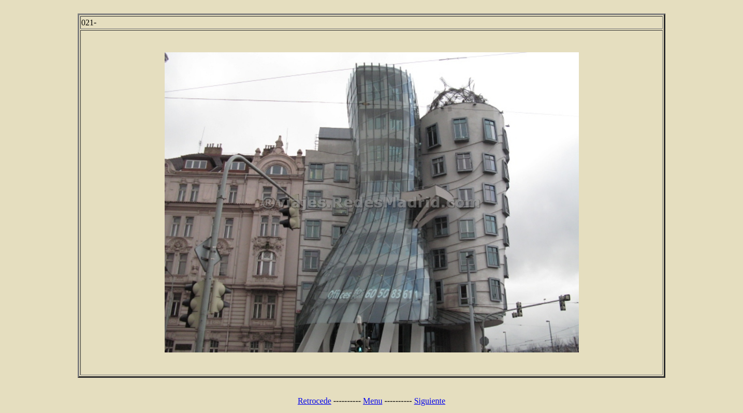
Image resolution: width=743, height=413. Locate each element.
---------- (347, 400)
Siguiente (429, 400)
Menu (372, 400)
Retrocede (314, 400)
